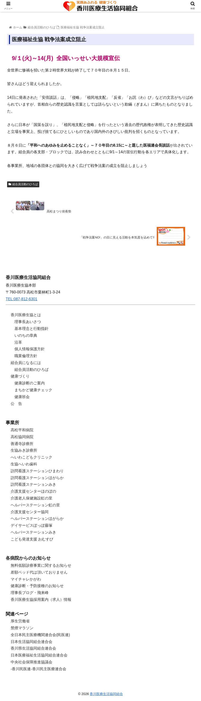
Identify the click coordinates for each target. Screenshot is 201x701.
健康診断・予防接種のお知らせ (37, 586)
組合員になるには (26, 363)
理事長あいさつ (27, 322)
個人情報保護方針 (29, 349)
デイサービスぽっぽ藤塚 (31, 525)
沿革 (18, 342)
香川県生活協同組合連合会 (33, 648)
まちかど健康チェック (33, 390)
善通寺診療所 (22, 444)
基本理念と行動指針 (31, 329)
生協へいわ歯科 (24, 464)
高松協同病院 (22, 437)
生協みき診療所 (24, 450)
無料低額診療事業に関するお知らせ (41, 565)
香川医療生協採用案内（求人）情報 (41, 600)
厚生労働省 (20, 621)
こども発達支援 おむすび (32, 539)
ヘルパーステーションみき (33, 532)
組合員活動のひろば (23, 184)
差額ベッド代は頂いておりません (39, 572)
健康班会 (22, 397)
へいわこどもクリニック (31, 457)
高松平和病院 (22, 430)
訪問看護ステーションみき (33, 484)
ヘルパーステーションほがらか (37, 519)
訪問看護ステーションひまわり (37, 471)
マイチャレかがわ (26, 579)
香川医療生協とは (26, 315)
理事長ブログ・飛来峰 (30, 593)
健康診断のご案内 (29, 383)
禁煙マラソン (22, 628)
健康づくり (20, 376)
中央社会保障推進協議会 (31, 662)
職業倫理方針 (25, 356)
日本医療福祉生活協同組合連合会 (39, 655)
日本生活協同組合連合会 (31, 642)
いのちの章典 (25, 335)
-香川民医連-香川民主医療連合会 (38, 669)
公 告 (16, 404)
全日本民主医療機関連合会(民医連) (40, 635)
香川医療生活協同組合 (106, 694)
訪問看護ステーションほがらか (37, 478)
